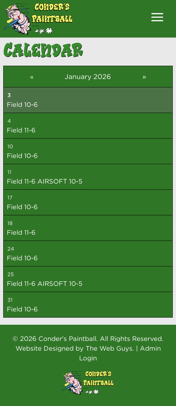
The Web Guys (109, 348)
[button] (157, 17)
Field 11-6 (21, 130)
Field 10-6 (22, 104)
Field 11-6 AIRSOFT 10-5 (44, 181)
